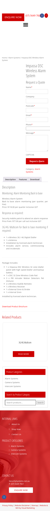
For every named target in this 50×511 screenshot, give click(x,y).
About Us (16, 424)
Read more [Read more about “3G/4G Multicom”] (23, 354)
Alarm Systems (14, 57)
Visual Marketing (28, 508)
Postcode (30, 106)
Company (30, 96)
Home (4, 57)
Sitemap (34, 505)
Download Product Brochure (14, 306)
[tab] (10, 179)
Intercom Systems (13, 386)
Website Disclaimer (22, 505)
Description (10, 179)
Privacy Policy (7, 505)
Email (29, 115)
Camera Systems (12, 382)
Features (23, 179)
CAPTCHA (30, 154)
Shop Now (16, 429)
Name (29, 87)
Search (40, 402)
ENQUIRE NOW (13, 17)
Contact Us (16, 434)
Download (34, 179)
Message (30, 133)
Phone (29, 124)
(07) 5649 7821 (33, 15)
